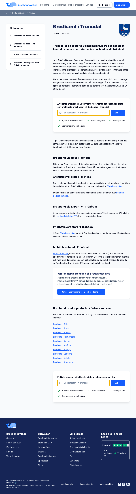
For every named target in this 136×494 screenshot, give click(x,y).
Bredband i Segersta (62, 354)
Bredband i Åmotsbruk (63, 362)
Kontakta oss (12, 447)
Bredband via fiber (78, 442)
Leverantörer (44, 447)
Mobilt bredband (76, 5)
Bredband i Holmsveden (64, 337)
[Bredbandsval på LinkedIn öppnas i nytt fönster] (128, 484)
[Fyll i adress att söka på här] (83, 113)
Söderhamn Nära (85, 70)
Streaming (74, 461)
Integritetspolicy (87, 484)
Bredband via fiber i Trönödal (26, 36)
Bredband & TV (45, 442)
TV (71, 456)
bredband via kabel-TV (66, 216)
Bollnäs (87, 45)
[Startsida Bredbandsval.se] (21, 5)
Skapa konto (122, 5)
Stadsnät (42, 451)
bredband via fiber (61, 167)
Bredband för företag (47, 438)
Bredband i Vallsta (61, 358)
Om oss (89, 5)
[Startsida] (7, 13)
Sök (118, 113)
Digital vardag (76, 465)
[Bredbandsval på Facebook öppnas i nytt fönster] (119, 484)
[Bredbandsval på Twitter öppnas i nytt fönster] (123, 484)
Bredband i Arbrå (61, 328)
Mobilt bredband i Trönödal (26, 54)
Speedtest (43, 461)
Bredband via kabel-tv (80, 447)
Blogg (40, 465)
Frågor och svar (13, 442)
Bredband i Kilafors (62, 345)
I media (9, 451)
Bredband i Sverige (19, 13)
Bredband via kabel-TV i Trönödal (24, 45)
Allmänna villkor (68, 484)
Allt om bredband (77, 438)
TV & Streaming (59, 5)
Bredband (44, 5)
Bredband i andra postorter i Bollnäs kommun (26, 64)
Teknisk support (13, 456)
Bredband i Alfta (60, 324)
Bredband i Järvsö (61, 341)
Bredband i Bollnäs (62, 332)
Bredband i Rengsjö (62, 349)
